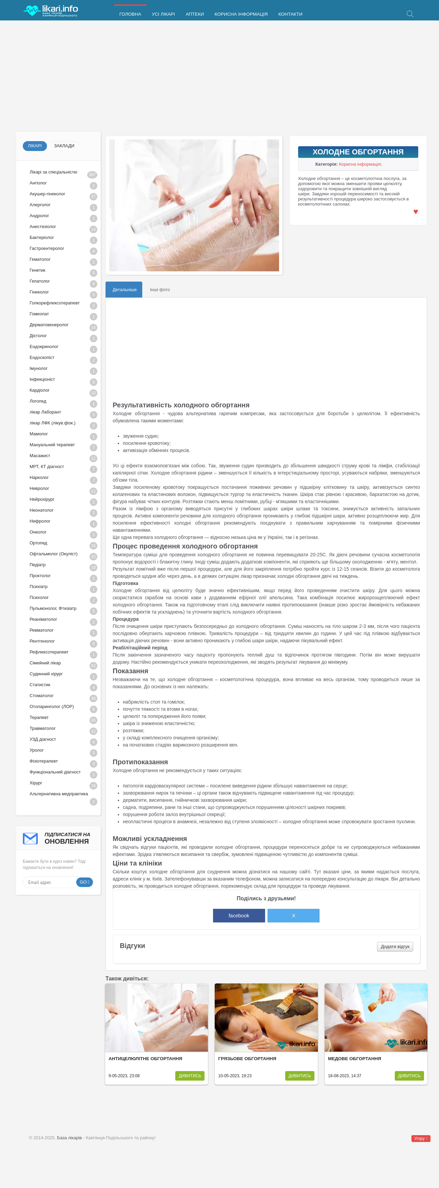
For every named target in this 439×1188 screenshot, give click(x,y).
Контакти (288, 14)
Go (83, 882)
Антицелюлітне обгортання (145, 1058)
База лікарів (69, 1137)
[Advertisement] (219, 76)
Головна (130, 14)
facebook (239, 915)
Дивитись (190, 1075)
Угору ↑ (421, 1138)
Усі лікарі (162, 14)
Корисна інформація (239, 14)
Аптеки (193, 14)
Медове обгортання (354, 1058)
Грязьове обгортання (247, 1058)
